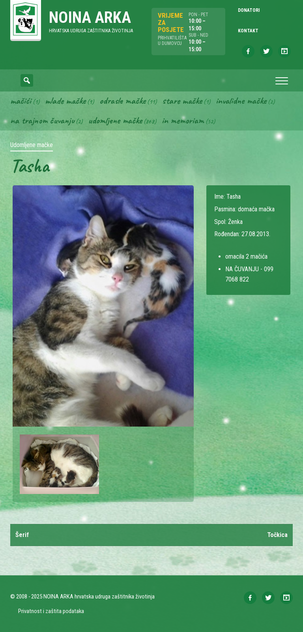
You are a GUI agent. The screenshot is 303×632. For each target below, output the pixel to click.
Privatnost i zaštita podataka (51, 611)
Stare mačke (182, 100)
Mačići (20, 100)
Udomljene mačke (115, 120)
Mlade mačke (65, 100)
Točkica (277, 535)
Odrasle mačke (122, 100)
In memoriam (183, 120)
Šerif (22, 535)
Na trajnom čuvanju (42, 120)
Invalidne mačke (241, 100)
